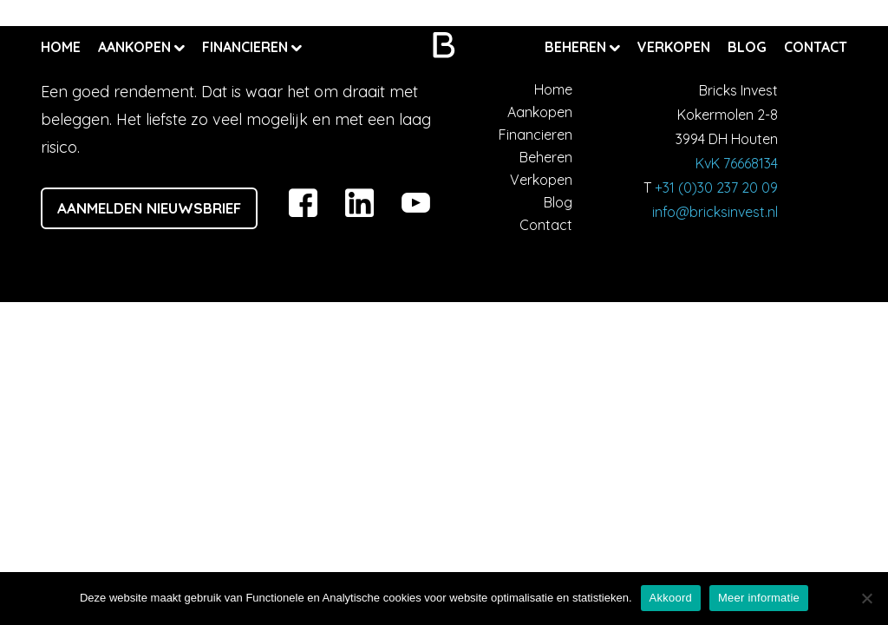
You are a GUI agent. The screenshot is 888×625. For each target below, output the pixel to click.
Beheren (577, 47)
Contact (815, 47)
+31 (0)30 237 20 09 (716, 187)
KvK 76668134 (736, 163)
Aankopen (136, 47)
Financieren (246, 47)
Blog (747, 47)
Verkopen (673, 47)
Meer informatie (759, 597)
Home (61, 47)
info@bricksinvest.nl (715, 211)
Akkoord (671, 597)
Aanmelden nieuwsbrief (149, 208)
